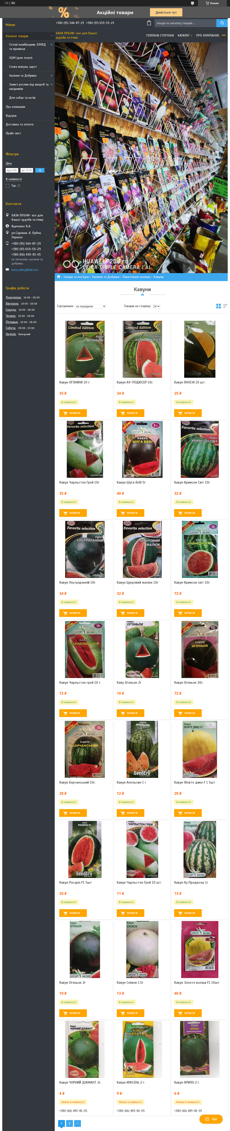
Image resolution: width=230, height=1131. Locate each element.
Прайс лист (13, 133)
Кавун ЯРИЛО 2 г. (187, 1082)
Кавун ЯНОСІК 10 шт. (189, 382)
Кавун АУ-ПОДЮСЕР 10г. (135, 382)
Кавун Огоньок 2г (72, 983)
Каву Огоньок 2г (129, 683)
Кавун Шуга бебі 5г (131, 482)
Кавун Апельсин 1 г (131, 782)
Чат (211, 1119)
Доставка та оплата (20, 124)
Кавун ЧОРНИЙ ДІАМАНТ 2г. (80, 1082)
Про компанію (15, 107)
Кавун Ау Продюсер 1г (191, 882)
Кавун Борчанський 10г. (77, 782)
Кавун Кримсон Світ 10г (192, 482)
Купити (75, 413)
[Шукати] (222, 23)
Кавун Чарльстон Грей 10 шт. (139, 882)
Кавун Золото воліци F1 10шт (197, 983)
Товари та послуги (76, 277)
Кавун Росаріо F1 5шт (75, 882)
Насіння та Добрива (22, 76)
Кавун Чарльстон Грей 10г (79, 482)
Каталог (184, 35)
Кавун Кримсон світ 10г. (192, 582)
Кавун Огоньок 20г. (188, 683)
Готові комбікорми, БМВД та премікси (27, 47)
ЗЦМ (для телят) (20, 58)
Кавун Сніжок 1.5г (130, 983)
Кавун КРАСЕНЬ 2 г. (131, 1082)
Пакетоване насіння (136, 277)
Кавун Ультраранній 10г (77, 582)
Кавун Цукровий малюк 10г (137, 582)
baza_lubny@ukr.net (24, 270)
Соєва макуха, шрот (23, 67)
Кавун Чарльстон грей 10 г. (80, 683)
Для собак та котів (22, 98)
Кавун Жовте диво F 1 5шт (194, 782)
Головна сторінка (160, 35)
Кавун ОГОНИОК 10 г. (74, 382)
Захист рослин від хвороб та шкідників (29, 87)
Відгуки (11, 116)
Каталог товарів (17, 36)
